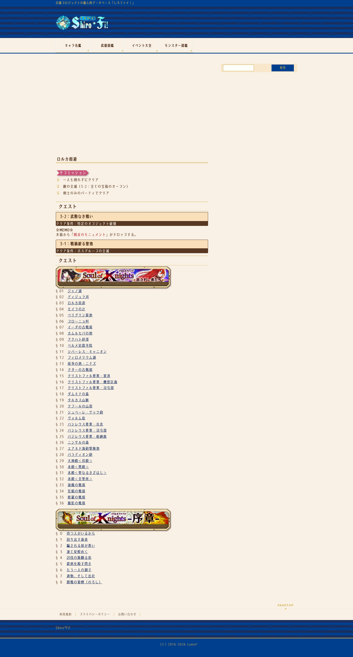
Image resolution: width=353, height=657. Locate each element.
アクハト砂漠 (78, 339)
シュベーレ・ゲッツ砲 (85, 412)
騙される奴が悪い (80, 545)
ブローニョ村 (78, 321)
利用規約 (65, 614)
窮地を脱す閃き (78, 563)
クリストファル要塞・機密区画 (92, 382)
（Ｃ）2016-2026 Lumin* (178, 644)
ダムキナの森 (78, 394)
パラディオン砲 (79, 454)
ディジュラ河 (78, 297)
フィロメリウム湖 (81, 357)
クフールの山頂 (79, 406)
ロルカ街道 (76, 303)
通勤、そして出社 (80, 576)
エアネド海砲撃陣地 (83, 448)
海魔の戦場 (76, 485)
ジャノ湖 (74, 291)
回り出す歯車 (77, 539)
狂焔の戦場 (76, 491)
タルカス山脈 (78, 400)
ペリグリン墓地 (79, 315)
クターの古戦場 (79, 369)
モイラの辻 (76, 309)
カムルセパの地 (79, 333)
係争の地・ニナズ (81, 363)
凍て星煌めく (77, 551)
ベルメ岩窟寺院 (79, 345)
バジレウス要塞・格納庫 (87, 436)
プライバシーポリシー (94, 614)
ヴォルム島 (76, 418)
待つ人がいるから (80, 533)
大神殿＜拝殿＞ (79, 460)
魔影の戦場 (76, 503)
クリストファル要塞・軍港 (88, 376)
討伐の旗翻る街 (78, 557)
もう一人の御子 (78, 570)
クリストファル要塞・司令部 (90, 388)
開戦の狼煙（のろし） (84, 582)
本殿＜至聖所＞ (79, 479)
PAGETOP (286, 605)
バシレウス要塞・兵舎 (85, 424)
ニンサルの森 (78, 442)
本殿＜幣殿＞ (78, 467)
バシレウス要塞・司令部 (87, 430)
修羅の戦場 (76, 497)
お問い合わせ (127, 614)
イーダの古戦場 (79, 327)
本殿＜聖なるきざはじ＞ (87, 472)
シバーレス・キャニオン (87, 351)
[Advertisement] (132, 111)
